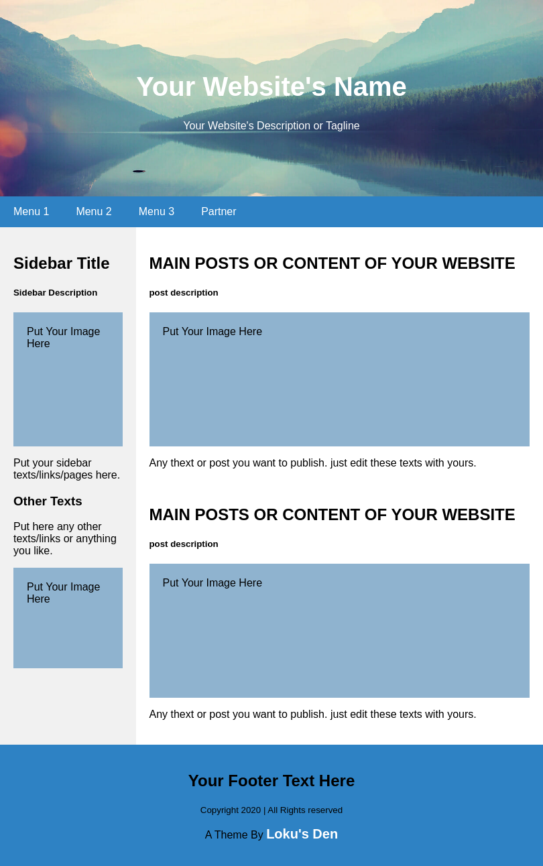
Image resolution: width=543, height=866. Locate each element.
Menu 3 (156, 211)
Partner (218, 211)
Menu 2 (93, 211)
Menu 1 (31, 211)
